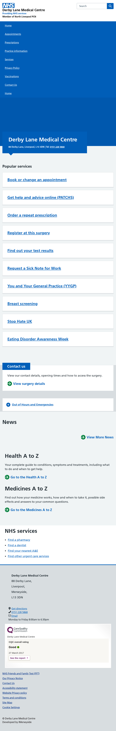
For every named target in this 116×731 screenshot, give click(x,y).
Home (8, 25)
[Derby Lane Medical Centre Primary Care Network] (23, 10)
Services (9, 59)
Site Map (7, 702)
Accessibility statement (14, 688)
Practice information (16, 50)
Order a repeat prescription (32, 215)
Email (14, 615)
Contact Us (11, 84)
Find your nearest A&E (23, 550)
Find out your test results (30, 250)
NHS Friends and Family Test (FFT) (20, 673)
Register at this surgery (28, 232)
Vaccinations (12, 76)
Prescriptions (12, 42)
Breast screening (22, 303)
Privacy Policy (12, 67)
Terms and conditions (14, 697)
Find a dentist (17, 545)
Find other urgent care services (28, 556)
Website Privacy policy (14, 692)
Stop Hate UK (19, 321)
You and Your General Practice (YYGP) (41, 286)
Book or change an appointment (37, 179)
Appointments (13, 34)
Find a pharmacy (19, 540)
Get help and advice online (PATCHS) (40, 197)
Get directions (19, 608)
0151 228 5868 (57, 146)
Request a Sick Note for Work (34, 268)
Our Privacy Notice (12, 678)
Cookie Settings (11, 707)
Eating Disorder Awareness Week (37, 339)
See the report (17, 658)
